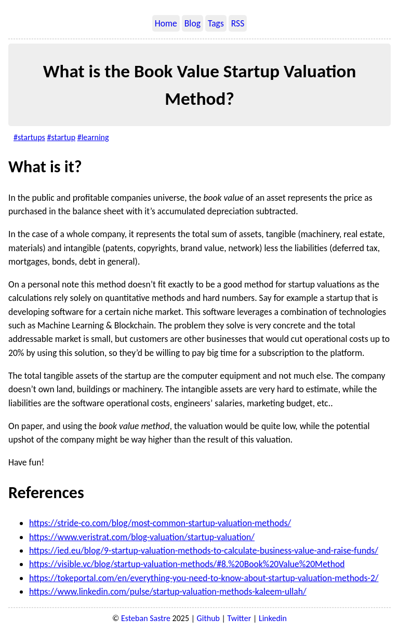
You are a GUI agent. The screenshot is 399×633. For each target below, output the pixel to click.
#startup (61, 137)
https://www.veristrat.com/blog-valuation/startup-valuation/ (142, 537)
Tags (216, 23)
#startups (29, 137)
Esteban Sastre (145, 618)
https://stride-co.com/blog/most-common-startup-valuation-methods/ (160, 523)
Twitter (239, 618)
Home (166, 23)
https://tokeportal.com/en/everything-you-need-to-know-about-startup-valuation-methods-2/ (204, 578)
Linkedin (273, 618)
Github (208, 618)
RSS (238, 23)
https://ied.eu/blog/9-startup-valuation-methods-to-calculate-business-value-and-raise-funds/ (203, 550)
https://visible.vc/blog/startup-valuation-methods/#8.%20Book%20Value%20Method (186, 564)
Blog (192, 23)
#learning (93, 137)
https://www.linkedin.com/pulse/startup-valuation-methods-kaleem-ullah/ (168, 591)
